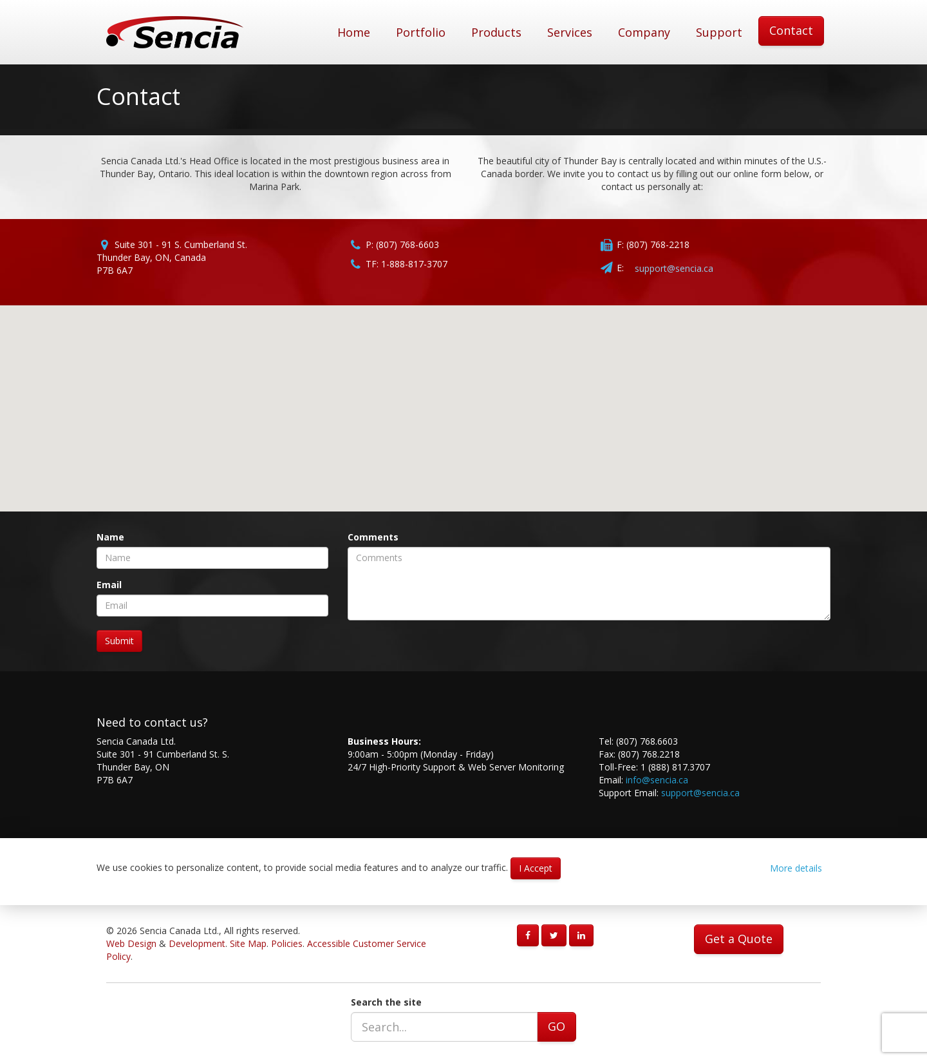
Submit (119, 641)
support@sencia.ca (674, 268)
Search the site (386, 1002)
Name (110, 537)
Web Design (131, 943)
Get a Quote (738, 938)
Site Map (248, 943)
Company (644, 32)
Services (569, 32)
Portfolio (420, 32)
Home (353, 32)
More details (796, 868)
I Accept (535, 868)
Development (197, 943)
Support (719, 32)
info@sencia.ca (657, 780)
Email (109, 584)
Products (496, 32)
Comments (373, 537)
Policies (287, 943)
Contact (791, 30)
